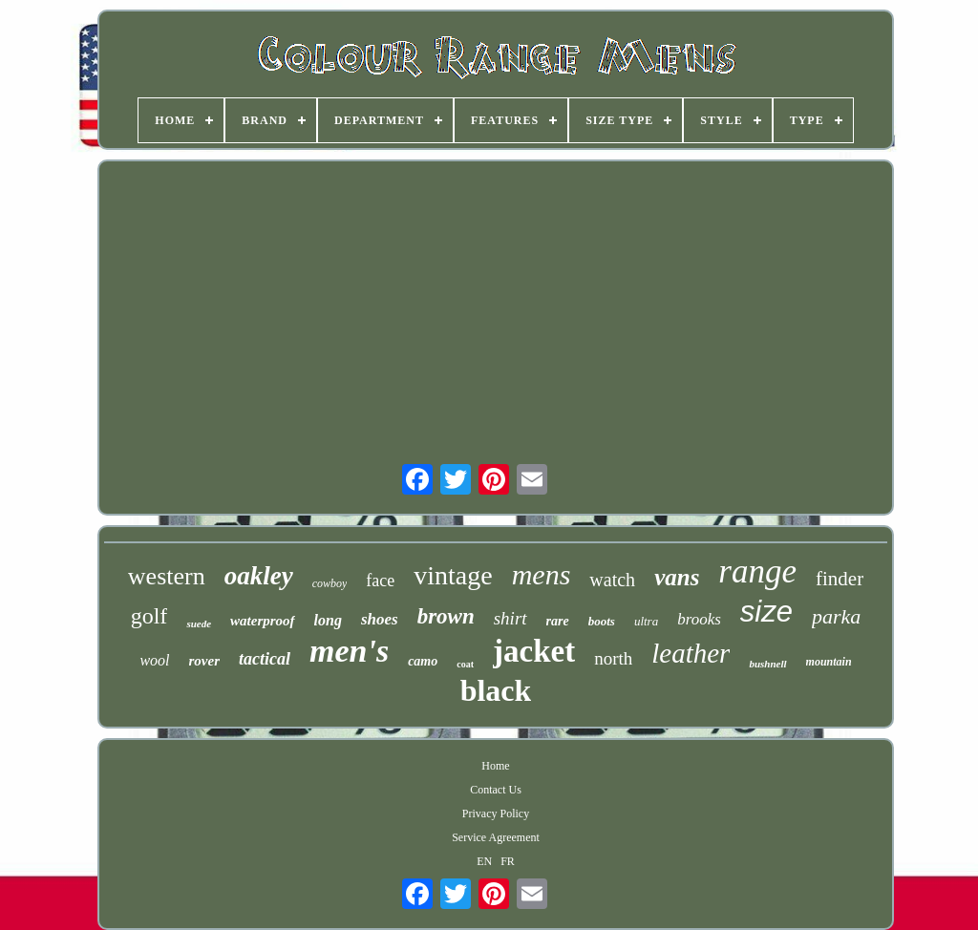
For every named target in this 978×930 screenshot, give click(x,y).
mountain (829, 661)
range (757, 571)
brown (446, 616)
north (613, 658)
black (496, 690)
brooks (699, 619)
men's (349, 650)
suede (198, 623)
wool (154, 660)
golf (149, 615)
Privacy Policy (495, 813)
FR (507, 861)
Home (495, 765)
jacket (534, 651)
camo (422, 661)
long (328, 620)
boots (601, 621)
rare (557, 621)
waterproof (262, 620)
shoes (379, 619)
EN (484, 861)
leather (690, 653)
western (166, 576)
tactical (264, 658)
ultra (646, 621)
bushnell (767, 663)
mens (541, 574)
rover (205, 660)
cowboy (330, 583)
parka (836, 616)
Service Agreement (496, 837)
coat (465, 664)
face (380, 580)
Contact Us (495, 789)
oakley (258, 575)
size (766, 611)
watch (612, 579)
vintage (453, 575)
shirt (510, 618)
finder (839, 578)
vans (676, 577)
